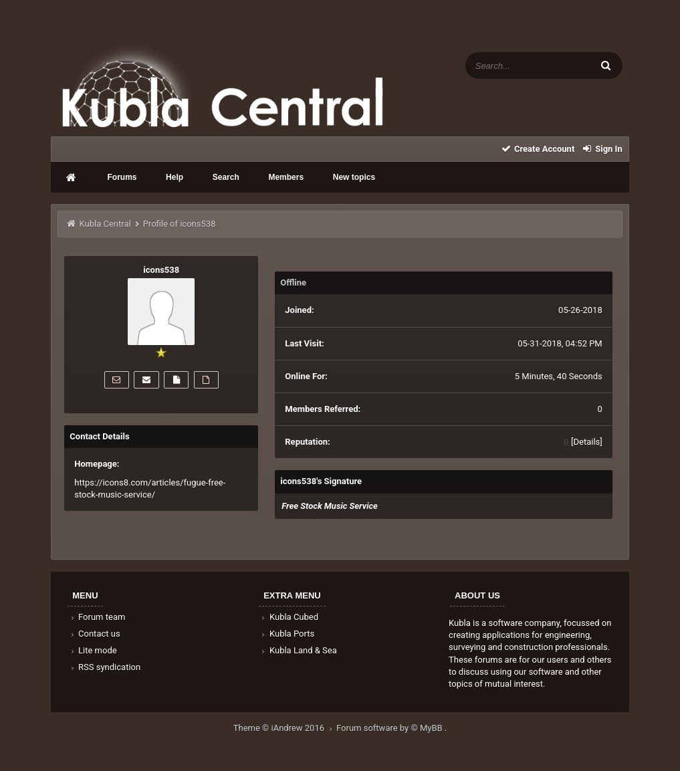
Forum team (96, 617)
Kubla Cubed (288, 617)
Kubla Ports (286, 634)
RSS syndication (104, 667)
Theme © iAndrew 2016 (284, 728)
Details (586, 442)
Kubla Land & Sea (298, 650)
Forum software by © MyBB (390, 728)
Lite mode (92, 650)
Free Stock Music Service (329, 506)
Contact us (94, 634)
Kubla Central (105, 224)
